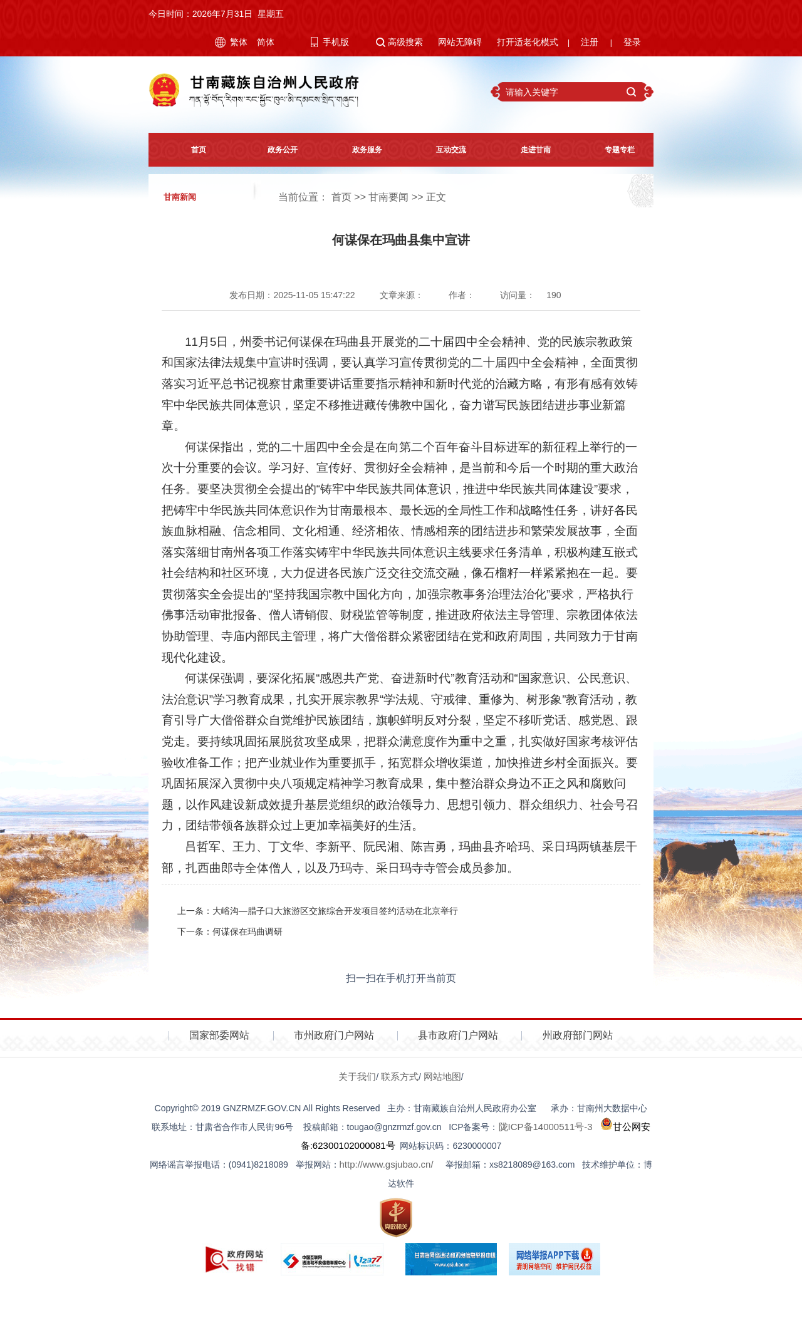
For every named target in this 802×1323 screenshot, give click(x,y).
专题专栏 (611, 149)
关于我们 (357, 1076)
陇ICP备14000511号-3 (546, 1126)
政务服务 (359, 149)
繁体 (238, 42)
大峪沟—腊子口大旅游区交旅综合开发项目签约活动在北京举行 (335, 911)
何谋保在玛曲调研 (247, 931)
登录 (632, 42)
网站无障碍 (460, 42)
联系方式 (400, 1076)
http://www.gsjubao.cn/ (387, 1164)
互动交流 (443, 149)
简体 (265, 42)
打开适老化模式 (527, 42)
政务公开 (274, 149)
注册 (589, 42)
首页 (190, 149)
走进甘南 (527, 149)
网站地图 (442, 1076)
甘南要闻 (388, 197)
